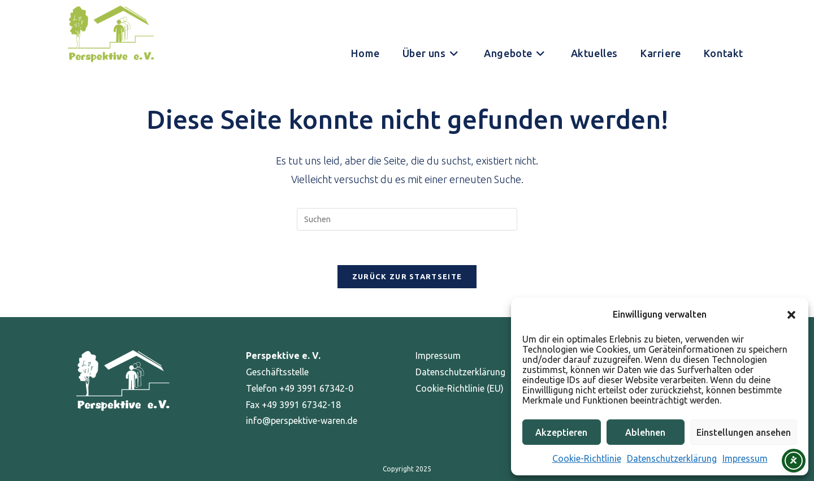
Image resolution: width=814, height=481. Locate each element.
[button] (791, 314)
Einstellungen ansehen (743, 432)
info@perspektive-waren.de (301, 420)
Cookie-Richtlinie (586, 458)
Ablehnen (645, 432)
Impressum (745, 458)
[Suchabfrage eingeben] (407, 219)
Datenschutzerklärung (672, 458)
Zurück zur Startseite (407, 276)
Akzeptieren (561, 432)
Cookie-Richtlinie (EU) (459, 388)
